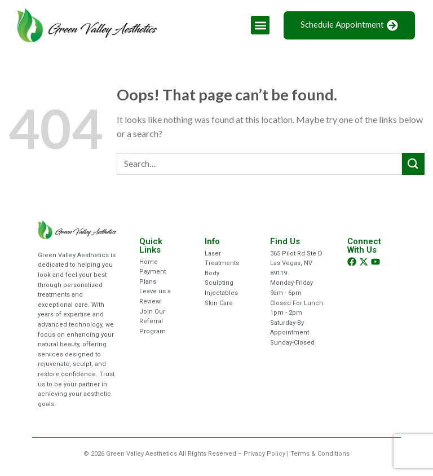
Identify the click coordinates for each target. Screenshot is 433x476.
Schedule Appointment (349, 25)
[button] (260, 25)
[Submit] (413, 164)
